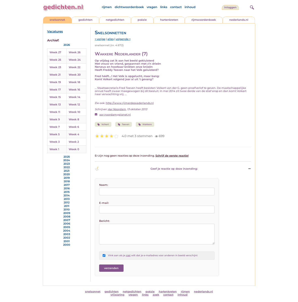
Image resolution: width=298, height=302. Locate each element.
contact (176, 7)
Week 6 (74, 126)
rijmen (107, 7)
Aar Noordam (117, 109)
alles (110, 39)
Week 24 (75, 59)
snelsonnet (57, 19)
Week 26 (75, 52)
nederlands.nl (238, 19)
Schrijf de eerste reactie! (172, 155)
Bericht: (104, 220)
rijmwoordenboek (203, 19)
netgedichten (115, 19)
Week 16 (74, 89)
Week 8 (74, 119)
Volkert (103, 124)
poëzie (142, 19)
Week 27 (55, 52)
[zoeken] (251, 7)
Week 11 (54, 112)
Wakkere (145, 124)
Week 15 (55, 97)
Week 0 (74, 149)
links (163, 7)
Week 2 (74, 141)
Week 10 (74, 112)
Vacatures (55, 31)
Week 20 (75, 74)
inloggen (230, 7)
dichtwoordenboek (129, 7)
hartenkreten (169, 19)
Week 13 (55, 104)
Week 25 (55, 59)
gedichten (85, 19)
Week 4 (74, 134)
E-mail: (104, 202)
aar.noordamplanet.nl (115, 114)
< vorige (100, 39)
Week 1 (54, 149)
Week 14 (74, 97)
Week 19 (55, 82)
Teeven (123, 124)
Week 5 (54, 134)
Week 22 (74, 67)
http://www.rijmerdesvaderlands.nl (130, 103)
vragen (152, 7)
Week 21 (55, 74)
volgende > (123, 39)
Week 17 (55, 89)
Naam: (103, 184)
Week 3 (54, 141)
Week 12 (74, 104)
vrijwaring (117, 294)
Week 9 (54, 119)
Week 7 (54, 126)
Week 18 (74, 82)
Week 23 (55, 67)
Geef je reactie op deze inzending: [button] (146, 168)
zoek (156, 294)
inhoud (190, 7)
